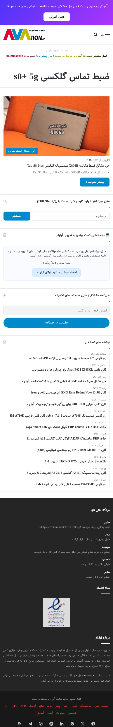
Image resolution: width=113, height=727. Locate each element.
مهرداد (106, 537)
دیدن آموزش (56, 16)
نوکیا (49, 696)
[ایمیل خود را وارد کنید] (56, 301)
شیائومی (72, 703)
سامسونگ (85, 696)
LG (7, 696)
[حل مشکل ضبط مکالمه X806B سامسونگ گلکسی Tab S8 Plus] (56, 117)
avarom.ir (89, 666)
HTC (14, 696)
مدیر (107, 512)
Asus (23, 696)
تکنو (41, 696)
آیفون (50, 703)
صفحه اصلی (101, 696)
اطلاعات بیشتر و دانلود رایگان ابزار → (56, 263)
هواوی (74, 696)
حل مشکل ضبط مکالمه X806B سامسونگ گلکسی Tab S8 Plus (68, 156)
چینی (58, 696)
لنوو (66, 696)
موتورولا (60, 703)
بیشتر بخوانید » (94, 172)
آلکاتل (32, 696)
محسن (106, 550)
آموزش (40, 703)
